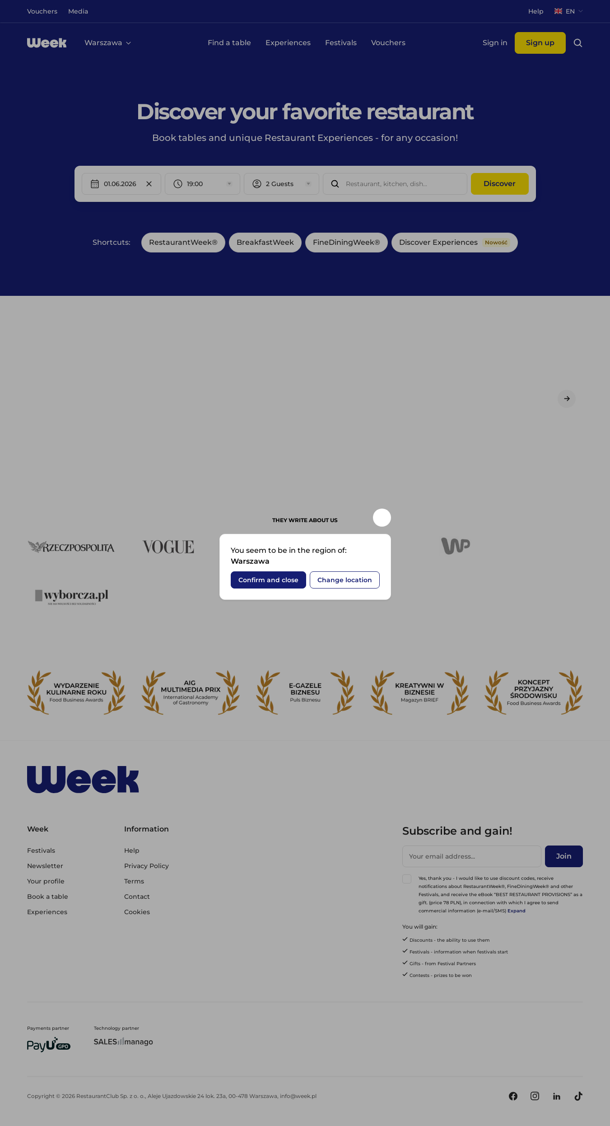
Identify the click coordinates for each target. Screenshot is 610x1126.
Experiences (288, 42)
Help (132, 850)
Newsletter (45, 866)
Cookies (137, 912)
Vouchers (388, 42)
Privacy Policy (146, 866)
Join (564, 856)
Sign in (495, 42)
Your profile (46, 881)
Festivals (341, 42)
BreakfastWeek (265, 242)
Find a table (229, 42)
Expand (517, 911)
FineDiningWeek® (346, 242)
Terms (134, 881)
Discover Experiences (454, 242)
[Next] (567, 399)
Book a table (47, 896)
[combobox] (347, 184)
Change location (125, 53)
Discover (500, 183)
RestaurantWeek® (183, 242)
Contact (137, 896)
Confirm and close (49, 53)
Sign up (540, 42)
